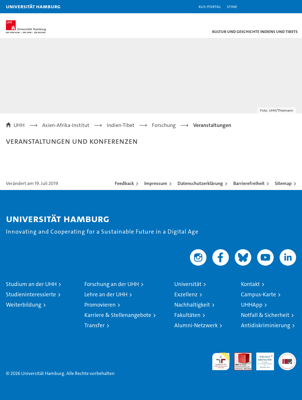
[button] (279, 6)
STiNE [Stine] (232, 6)
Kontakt (250, 284)
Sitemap (283, 183)
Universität (187, 284)
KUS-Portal (209, 6)
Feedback (124, 183)
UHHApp (251, 304)
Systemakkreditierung (287, 356)
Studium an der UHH (31, 284)
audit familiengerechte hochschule (221, 361)
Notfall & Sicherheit (265, 315)
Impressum (155, 183)
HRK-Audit (261, 359)
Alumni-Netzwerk (196, 325)
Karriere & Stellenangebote (117, 315)
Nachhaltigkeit (192, 304)
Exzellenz (186, 294)
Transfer (94, 325)
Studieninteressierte (31, 294)
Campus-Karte (258, 294)
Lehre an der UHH (105, 294)
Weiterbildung (23, 304)
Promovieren (100, 304)
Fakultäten (187, 315)
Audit (239, 356)
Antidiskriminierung (265, 325)
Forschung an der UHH (111, 284)
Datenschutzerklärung (200, 183)
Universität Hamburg (33, 6)
